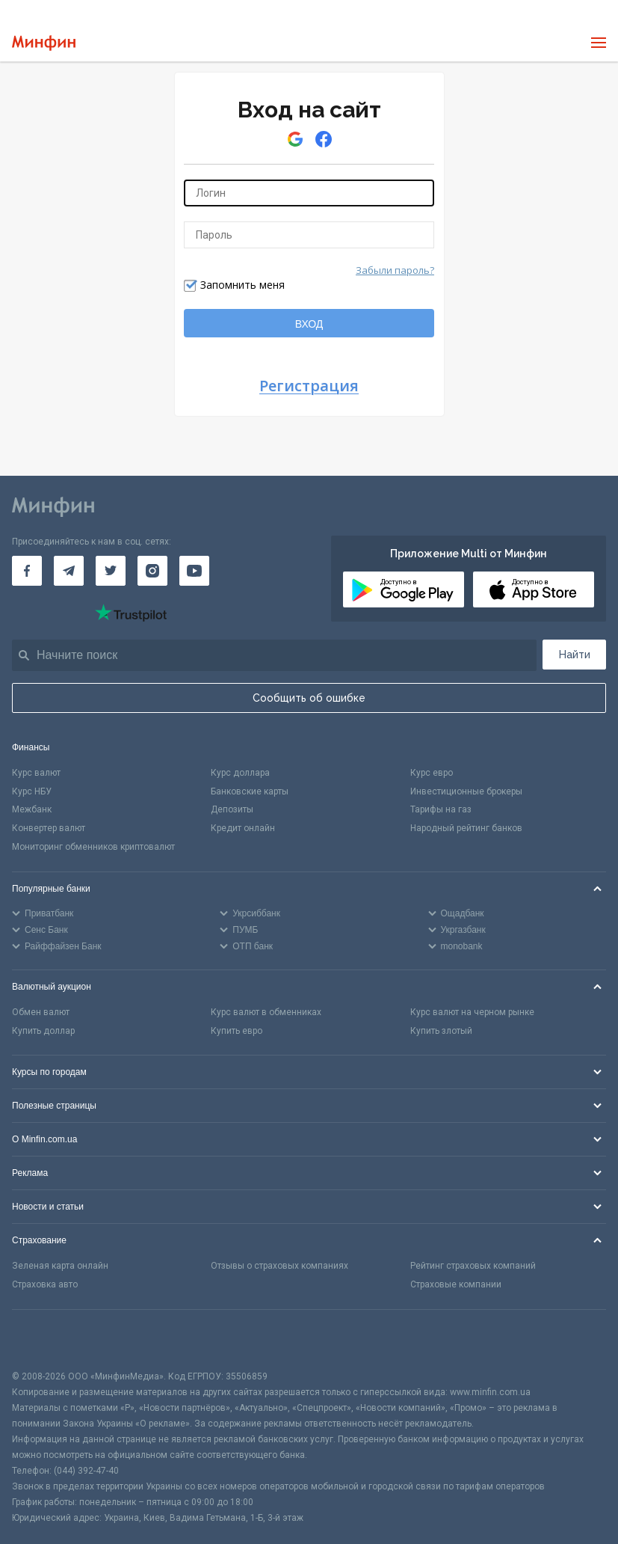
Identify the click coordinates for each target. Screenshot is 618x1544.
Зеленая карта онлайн (60, 1265)
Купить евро (236, 1031)
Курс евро (431, 773)
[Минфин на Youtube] (194, 571)
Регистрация (309, 386)
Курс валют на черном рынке (472, 1012)
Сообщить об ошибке (309, 698)
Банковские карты (249, 791)
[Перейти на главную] (43, 43)
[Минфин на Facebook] (27, 571)
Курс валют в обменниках (266, 1012)
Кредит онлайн (243, 828)
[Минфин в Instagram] (152, 571)
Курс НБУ (32, 791)
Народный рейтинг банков (466, 828)
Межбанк (32, 809)
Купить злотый (441, 1031)
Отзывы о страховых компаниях (279, 1265)
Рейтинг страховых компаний (473, 1265)
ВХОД (309, 324)
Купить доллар (43, 1031)
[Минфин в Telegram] (69, 571)
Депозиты (232, 809)
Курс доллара (240, 773)
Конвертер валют (48, 828)
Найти (574, 655)
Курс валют (36, 773)
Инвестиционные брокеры (466, 791)
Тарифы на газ (441, 809)
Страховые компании (455, 1284)
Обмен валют (40, 1012)
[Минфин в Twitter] (111, 571)
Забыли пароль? (395, 270)
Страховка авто (45, 1284)
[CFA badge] (45, 1339)
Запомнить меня (242, 285)
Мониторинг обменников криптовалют (93, 847)
